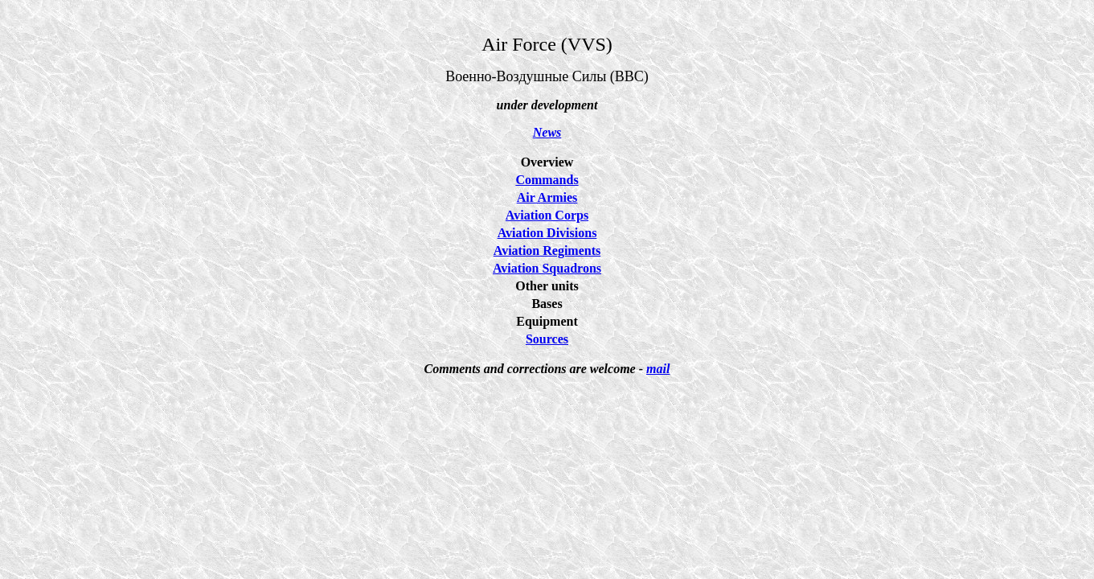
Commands (546, 180)
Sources (547, 339)
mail (658, 369)
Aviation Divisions (547, 233)
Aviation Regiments (547, 250)
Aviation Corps (547, 215)
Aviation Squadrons (547, 268)
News (547, 132)
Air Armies (547, 197)
